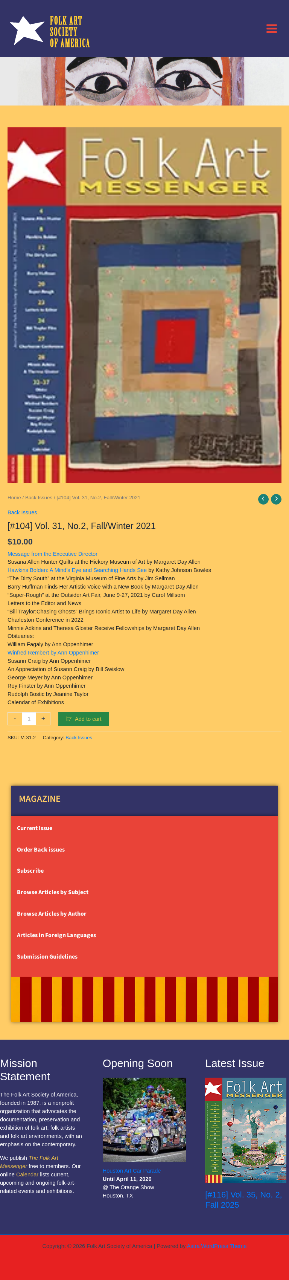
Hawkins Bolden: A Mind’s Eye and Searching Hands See (77, 570)
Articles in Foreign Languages (56, 935)
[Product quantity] (29, 718)
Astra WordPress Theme (216, 1246)
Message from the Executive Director (52, 554)
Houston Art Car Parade (132, 1171)
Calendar (27, 1174)
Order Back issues (41, 850)
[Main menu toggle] (271, 28)
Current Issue (34, 828)
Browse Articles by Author (52, 914)
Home (14, 497)
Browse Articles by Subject (52, 892)
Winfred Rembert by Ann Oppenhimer (53, 653)
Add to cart (88, 719)
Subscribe (30, 871)
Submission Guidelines (47, 957)
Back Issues (38, 497)
